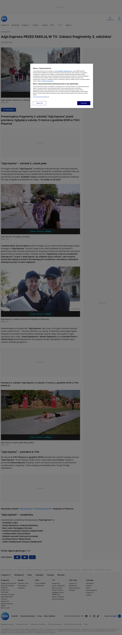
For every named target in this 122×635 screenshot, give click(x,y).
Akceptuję (84, 103)
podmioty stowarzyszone (65, 71)
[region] (61, 85)
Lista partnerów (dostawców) (41, 97)
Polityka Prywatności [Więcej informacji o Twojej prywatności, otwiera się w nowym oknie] (47, 81)
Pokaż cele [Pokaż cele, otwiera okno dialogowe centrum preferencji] (39, 103)
